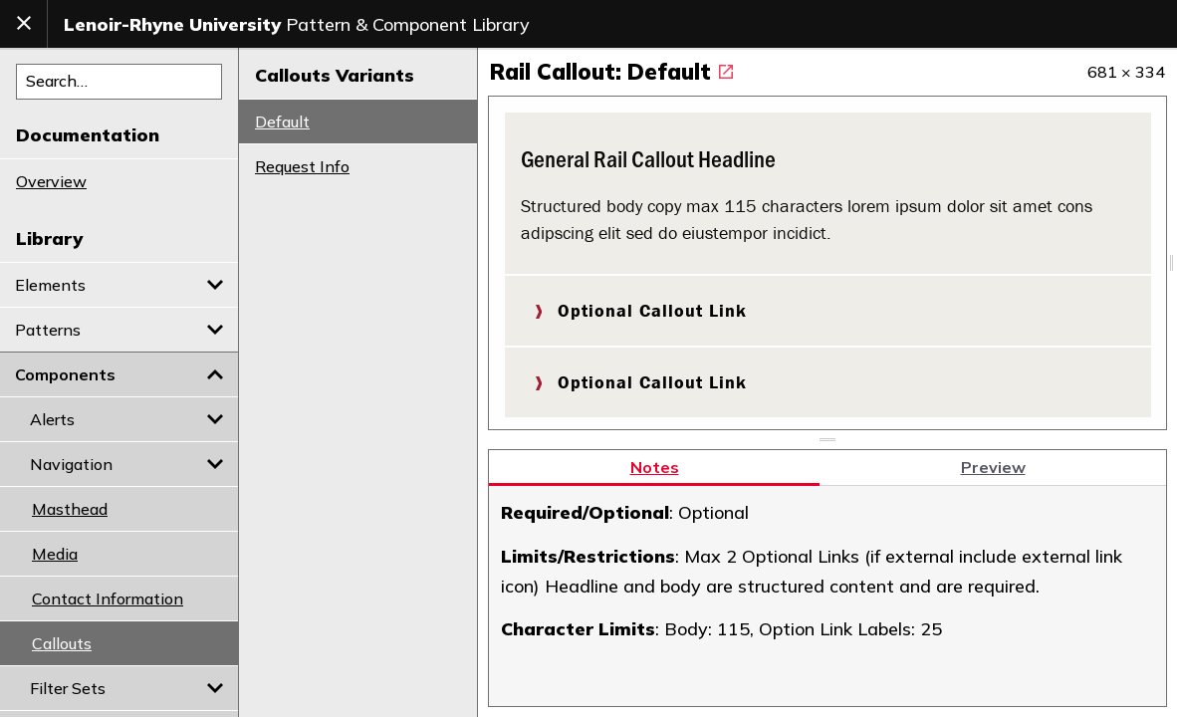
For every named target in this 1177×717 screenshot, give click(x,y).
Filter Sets (126, 688)
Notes (654, 458)
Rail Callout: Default (611, 72)
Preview (993, 458)
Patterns (119, 330)
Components (119, 374)
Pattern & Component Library (297, 24)
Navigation (126, 464)
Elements (119, 285)
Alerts (126, 419)
